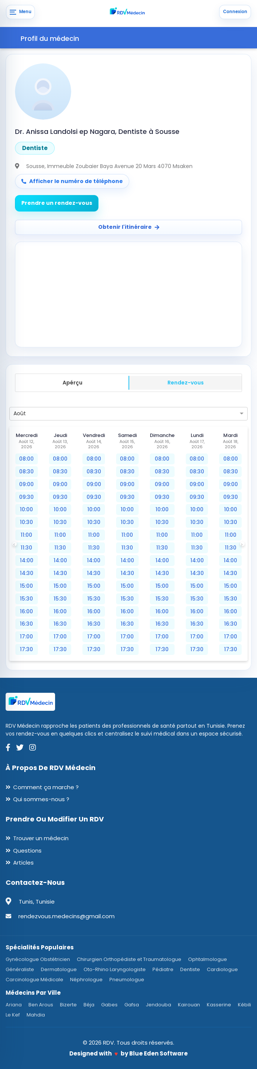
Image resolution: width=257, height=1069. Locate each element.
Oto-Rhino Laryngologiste (115, 969)
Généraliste (20, 969)
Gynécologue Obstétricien (38, 959)
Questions (27, 850)
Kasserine (219, 1004)
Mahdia (36, 1014)
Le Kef (13, 1014)
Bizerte (68, 1004)
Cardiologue (222, 969)
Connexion (235, 12)
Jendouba (158, 1004)
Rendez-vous (185, 382)
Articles (23, 862)
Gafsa (131, 1004)
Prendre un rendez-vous (56, 203)
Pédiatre (162, 969)
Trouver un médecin (41, 838)
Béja (89, 1004)
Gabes (109, 1004)
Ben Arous (40, 1004)
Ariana (14, 1004)
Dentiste (190, 969)
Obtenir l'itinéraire (128, 227)
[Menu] (20, 12)
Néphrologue (86, 979)
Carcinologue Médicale (34, 979)
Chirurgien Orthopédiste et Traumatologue (129, 959)
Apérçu (72, 382)
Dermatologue (59, 969)
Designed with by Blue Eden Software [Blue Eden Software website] (128, 1053)
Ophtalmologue (207, 959)
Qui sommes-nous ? (41, 799)
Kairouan (189, 1004)
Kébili (244, 1004)
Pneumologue (126, 979)
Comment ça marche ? (46, 787)
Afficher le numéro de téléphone (72, 181)
